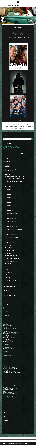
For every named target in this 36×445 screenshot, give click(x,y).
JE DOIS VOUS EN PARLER (8, 268)
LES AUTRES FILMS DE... (8, 280)
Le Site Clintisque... (6, 296)
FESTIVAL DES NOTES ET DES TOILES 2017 (12, 216)
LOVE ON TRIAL (6, 339)
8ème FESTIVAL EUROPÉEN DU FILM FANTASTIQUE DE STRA (14, 183)
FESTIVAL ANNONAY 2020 (9, 208)
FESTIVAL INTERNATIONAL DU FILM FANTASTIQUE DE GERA (14, 247)
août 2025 (5, 425)
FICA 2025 (6, 255)
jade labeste (23, 129)
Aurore (4, 387)
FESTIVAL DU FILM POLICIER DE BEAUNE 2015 (12, 228)
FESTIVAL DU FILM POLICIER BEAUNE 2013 (11, 221)
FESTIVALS (5, 178)
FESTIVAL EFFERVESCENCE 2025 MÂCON (11, 242)
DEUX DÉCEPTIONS (6, 347)
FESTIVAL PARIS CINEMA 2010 (9, 253)
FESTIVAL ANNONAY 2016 (9, 202)
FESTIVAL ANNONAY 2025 (9, 215)
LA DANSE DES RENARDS (7, 343)
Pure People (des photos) (7, 297)
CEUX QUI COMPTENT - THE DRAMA (9, 331)
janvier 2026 (6, 418)
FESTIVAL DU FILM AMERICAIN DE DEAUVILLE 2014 (13, 218)
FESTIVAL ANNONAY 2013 (9, 197)
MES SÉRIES (6, 288)
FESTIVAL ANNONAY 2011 (9, 194)
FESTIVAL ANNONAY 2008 (9, 189)
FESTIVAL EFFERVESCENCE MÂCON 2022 (11, 245)
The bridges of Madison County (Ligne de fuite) (10, 298)
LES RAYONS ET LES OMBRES (8, 350)
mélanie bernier (28, 129)
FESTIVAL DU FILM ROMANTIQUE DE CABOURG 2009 (13, 234)
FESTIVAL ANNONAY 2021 (9, 210)
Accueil (4, 5)
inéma (7, 130)
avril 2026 (5, 414)
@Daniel (4, 374)
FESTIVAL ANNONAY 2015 (9, 200)
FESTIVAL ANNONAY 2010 (9, 192)
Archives (10, 5)
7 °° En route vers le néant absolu (9, 173)
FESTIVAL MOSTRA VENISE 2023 (10, 250)
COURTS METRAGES (7, 177)
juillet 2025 (5, 426)
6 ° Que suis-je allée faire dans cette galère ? (11, 172)
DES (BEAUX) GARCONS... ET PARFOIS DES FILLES (12, 277)
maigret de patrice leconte (9, 129)
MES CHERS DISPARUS (8, 282)
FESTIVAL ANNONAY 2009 (9, 191)
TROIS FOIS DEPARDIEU (18, 38)
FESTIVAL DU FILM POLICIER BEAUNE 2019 (11, 224)
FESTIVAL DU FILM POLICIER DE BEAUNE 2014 (12, 226)
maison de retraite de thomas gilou (14, 130)
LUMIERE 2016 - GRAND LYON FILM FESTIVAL (12, 260)
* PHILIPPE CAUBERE (7, 164)
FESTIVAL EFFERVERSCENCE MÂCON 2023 (11, 237)
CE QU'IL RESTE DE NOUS (7, 362)
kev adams (23, 130)
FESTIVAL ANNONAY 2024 (9, 213)
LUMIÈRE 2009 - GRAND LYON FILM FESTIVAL (12, 261)
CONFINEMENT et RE (7, 176)
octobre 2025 (6, 422)
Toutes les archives (7, 428)
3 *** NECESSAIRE (7, 168)
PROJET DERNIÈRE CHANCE (8, 358)
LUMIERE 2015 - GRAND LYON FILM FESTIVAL (12, 258)
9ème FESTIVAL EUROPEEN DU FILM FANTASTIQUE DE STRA (14, 184)
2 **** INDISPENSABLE (7, 167)
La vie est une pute (7, 287)
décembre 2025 (6, 419)
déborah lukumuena (21, 131)
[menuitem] (4, 5)
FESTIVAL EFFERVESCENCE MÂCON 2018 (11, 244)
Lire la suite (17, 123)
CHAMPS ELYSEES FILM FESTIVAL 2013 (11, 186)
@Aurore (4, 370)
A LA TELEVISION (7, 269)
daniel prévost (28, 130)
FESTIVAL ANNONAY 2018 (9, 205)
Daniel (4, 404)
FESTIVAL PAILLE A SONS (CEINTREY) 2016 (11, 252)
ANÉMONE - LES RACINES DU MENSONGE (10, 335)
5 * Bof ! (5, 171)
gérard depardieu (17, 129)
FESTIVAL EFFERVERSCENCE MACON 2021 (11, 236)
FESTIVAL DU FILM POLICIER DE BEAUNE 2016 (12, 229)
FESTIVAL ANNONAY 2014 (9, 199)
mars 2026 (5, 415)
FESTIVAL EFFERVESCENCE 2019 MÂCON (11, 239)
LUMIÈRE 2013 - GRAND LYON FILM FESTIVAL (12, 263)
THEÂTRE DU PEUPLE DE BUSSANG (9, 289)
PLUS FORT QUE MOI (10, 383)
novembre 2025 (6, 421)
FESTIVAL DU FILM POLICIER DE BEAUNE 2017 (12, 231)
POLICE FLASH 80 (6, 354)
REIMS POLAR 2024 (8, 266)
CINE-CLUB (6, 272)
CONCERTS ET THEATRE (9, 274)
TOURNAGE (7, 285)
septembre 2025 (6, 423)
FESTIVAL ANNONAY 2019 (9, 207)
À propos (16, 5)
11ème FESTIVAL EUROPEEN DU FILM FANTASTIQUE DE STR (14, 181)
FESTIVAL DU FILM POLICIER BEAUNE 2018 (11, 223)
